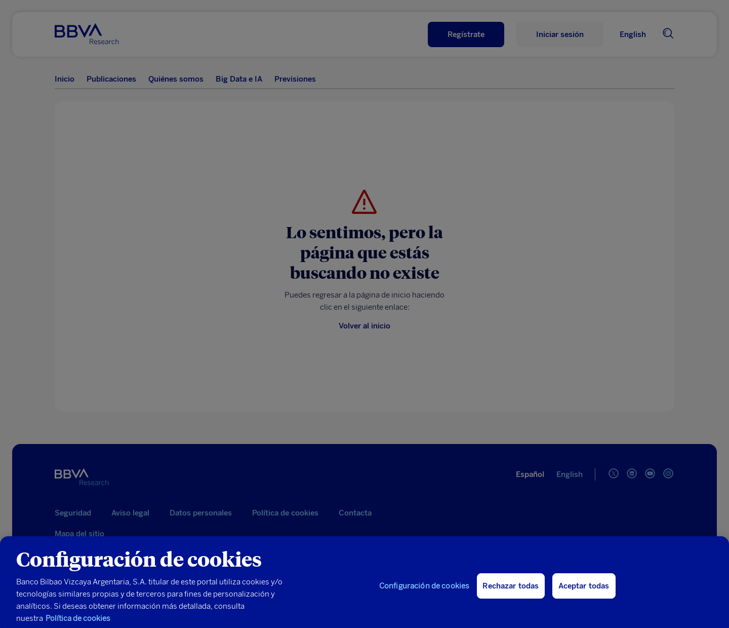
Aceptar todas (584, 590)
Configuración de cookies (424, 590)
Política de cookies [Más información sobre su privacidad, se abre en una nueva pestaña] (78, 622)
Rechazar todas (510, 590)
